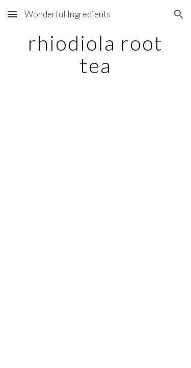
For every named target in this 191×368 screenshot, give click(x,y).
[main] (96, 54)
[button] (12, 14)
